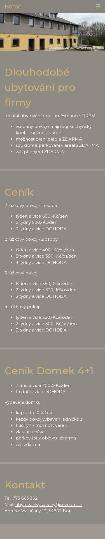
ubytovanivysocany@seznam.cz (48, 504)
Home (13, 6)
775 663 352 (25, 498)
